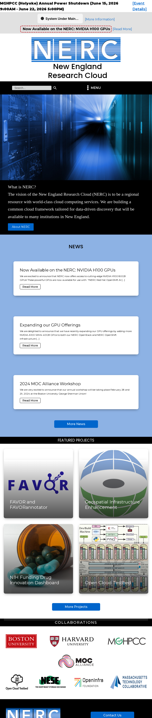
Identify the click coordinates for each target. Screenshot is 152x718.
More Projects (76, 607)
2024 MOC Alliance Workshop (50, 383)
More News (76, 424)
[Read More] (122, 29)
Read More (30, 287)
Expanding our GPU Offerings (50, 324)
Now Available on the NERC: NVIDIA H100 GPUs (67, 270)
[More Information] (100, 19)
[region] (76, 164)
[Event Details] (139, 6)
